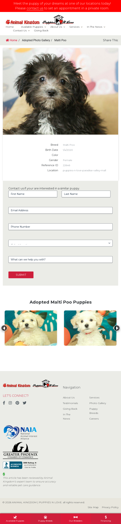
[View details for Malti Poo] (31, 328)
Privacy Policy (110, 507)
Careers (94, 418)
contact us (35, 8)
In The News (94, 26)
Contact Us (20, 30)
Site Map (93, 507)
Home (10, 26)
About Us (56, 26)
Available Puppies (32, 26)
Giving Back (41, 30)
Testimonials (70, 403)
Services (74, 26)
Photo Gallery (97, 403)
